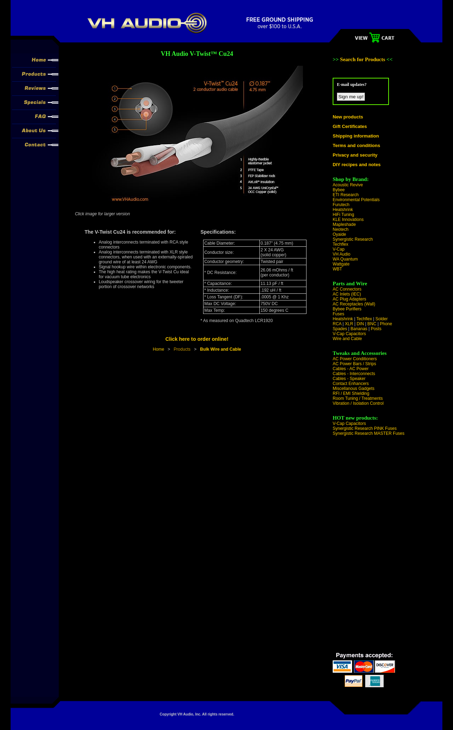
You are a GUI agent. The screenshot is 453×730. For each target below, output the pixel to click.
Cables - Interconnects (354, 373)
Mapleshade (344, 224)
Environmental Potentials (356, 199)
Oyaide (339, 234)
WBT (337, 269)
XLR (349, 323)
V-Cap (338, 249)
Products (182, 349)
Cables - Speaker (349, 378)
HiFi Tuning (343, 214)
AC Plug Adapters (349, 299)
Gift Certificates (350, 126)
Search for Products (363, 59)
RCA (337, 323)
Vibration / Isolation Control (358, 403)
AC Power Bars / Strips (354, 363)
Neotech (341, 229)
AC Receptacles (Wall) (354, 304)
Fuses (338, 313)
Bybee (339, 189)
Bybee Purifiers (347, 308)
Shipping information (356, 136)
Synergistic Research (353, 239)
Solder (381, 318)
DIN (360, 323)
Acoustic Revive (348, 184)
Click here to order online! (196, 339)
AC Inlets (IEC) (347, 294)
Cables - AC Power (350, 368)
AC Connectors (347, 289)
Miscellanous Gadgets (353, 388)
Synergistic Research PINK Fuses (365, 428)
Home (158, 349)
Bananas (359, 328)
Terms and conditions (356, 145)
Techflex (340, 244)
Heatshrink (343, 209)
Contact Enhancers (351, 383)
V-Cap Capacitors (349, 333)
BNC (371, 323)
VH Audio (341, 254)
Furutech (341, 204)
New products (348, 116)
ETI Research (346, 194)
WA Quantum (345, 259)
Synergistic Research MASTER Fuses (369, 433)
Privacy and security (355, 155)
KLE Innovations (348, 219)
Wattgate (341, 264)
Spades (340, 328)
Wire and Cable (347, 338)
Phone (386, 323)
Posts (376, 328)
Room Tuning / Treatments (358, 398)
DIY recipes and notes (357, 164)
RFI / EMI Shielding (351, 393)
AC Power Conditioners (355, 358)
